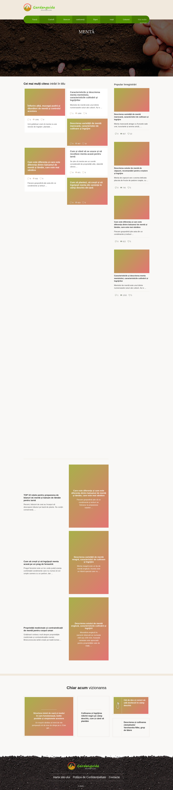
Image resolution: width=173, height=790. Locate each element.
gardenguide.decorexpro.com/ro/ (42, 8)
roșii (112, 19)
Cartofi (51, 19)
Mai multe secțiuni (142, 20)
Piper (95, 19)
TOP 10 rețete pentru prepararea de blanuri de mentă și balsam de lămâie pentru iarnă (42, 498)
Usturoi (126, 19)
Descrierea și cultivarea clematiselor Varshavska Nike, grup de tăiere (135, 726)
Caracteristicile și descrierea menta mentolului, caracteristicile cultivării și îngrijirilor (85, 96)
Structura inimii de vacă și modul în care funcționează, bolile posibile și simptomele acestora (48, 716)
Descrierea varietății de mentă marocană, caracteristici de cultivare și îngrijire (85, 126)
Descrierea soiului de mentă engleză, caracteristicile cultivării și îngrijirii (88, 625)
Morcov (66, 19)
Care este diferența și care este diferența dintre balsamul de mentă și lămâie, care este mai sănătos (44, 166)
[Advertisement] (86, 50)
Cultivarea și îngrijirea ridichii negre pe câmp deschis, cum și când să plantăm (92, 717)
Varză (34, 19)
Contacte (114, 777)
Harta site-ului (61, 777)
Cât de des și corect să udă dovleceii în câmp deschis (134, 703)
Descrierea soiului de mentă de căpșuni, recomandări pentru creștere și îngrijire (131, 171)
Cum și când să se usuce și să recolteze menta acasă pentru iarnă (86, 154)
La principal (86, 69)
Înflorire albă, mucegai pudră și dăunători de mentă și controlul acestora (44, 108)
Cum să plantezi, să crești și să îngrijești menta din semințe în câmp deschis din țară (86, 185)
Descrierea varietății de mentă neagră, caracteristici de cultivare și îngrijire (88, 559)
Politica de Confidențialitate (89, 777)
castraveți (80, 19)
